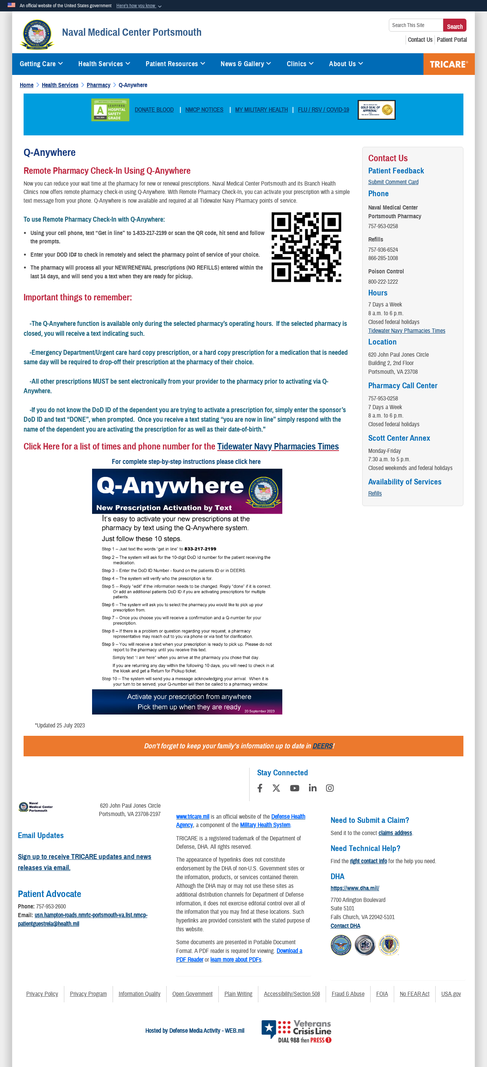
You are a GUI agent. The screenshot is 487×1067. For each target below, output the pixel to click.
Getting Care (41, 64)
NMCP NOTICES (204, 110)
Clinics (300, 64)
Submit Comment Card (393, 182)
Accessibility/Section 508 (292, 994)
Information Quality (140, 994)
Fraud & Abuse (348, 994)
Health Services (104, 64)
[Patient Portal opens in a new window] (452, 40)
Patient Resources (175, 64)
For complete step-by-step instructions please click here (187, 461)
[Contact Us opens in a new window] (420, 40)
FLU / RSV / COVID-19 (323, 110)
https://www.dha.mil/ (355, 888)
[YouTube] (294, 789)
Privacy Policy (42, 994)
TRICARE (449, 64)
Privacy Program (88, 994)
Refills (375, 493)
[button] (139, 6)
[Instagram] (330, 789)
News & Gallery (246, 64)
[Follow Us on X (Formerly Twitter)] (276, 789)
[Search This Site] (416, 25)
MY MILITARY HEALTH (261, 110)
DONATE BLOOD (154, 110)
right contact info (368, 861)
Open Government (192, 994)
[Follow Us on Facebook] (260, 789)
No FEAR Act (415, 994)
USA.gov (451, 994)
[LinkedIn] (313, 789)
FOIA (382, 994)
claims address (395, 833)
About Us (346, 64)
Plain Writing (238, 994)
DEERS (322, 746)
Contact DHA (345, 926)
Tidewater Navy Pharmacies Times (278, 446)
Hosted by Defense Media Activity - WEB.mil (194, 1031)
